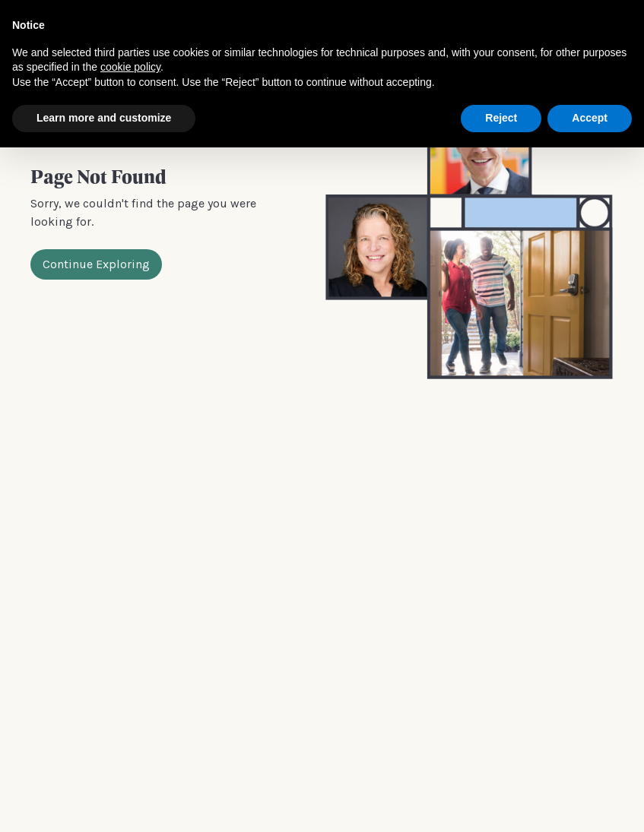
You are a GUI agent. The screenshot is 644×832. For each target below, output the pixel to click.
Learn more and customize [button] (103, 118)
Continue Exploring (96, 264)
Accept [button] (590, 118)
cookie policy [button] (130, 67)
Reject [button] (501, 118)
